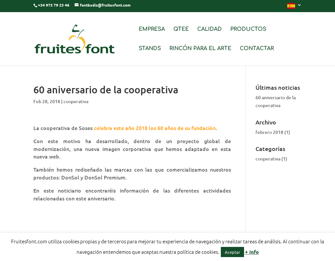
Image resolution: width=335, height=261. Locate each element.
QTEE (181, 29)
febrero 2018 (269, 132)
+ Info (252, 252)
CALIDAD (209, 29)
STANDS (150, 48)
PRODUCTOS (248, 29)
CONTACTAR (257, 48)
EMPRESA (152, 29)
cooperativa (75, 101)
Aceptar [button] (232, 252)
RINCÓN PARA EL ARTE (200, 48)
